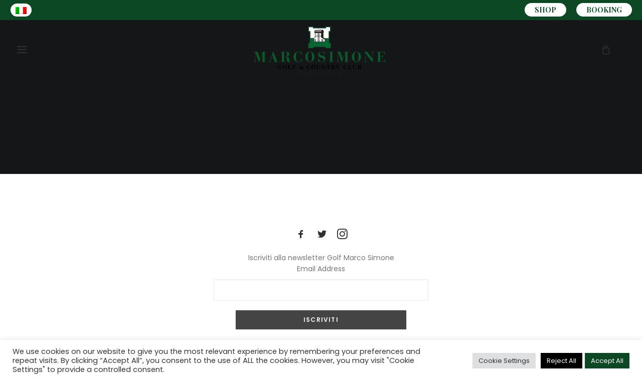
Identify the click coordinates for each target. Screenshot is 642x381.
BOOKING (604, 10)
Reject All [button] (561, 360)
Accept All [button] (607, 360)
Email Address (321, 269)
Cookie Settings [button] (504, 360)
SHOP (545, 10)
